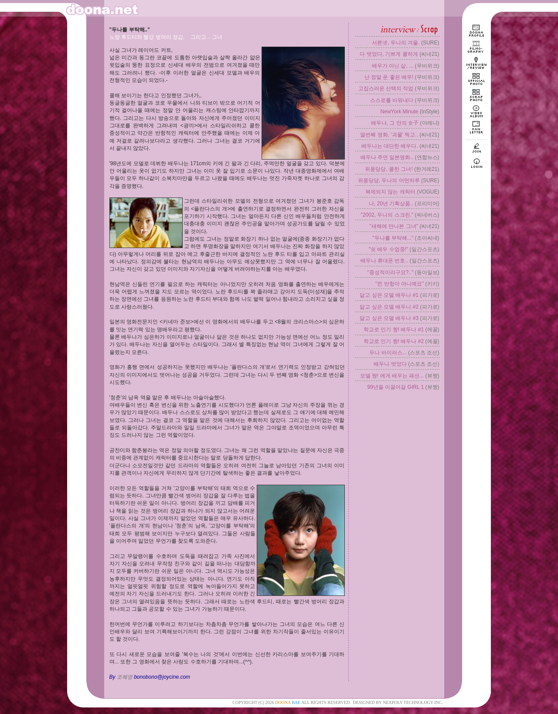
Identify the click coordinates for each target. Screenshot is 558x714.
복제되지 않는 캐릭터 (390, 192)
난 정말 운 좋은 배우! (389, 77)
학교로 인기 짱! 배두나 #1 (394, 329)
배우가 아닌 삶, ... (392, 66)
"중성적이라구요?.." (390, 272)
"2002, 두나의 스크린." (387, 215)
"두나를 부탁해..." (392, 238)
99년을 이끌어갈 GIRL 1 (395, 387)
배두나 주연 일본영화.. (387, 157)
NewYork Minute (399, 112)
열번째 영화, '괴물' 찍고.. (389, 135)
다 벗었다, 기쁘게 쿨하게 (389, 54)
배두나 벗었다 (390, 364)
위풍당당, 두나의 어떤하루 (389, 180)
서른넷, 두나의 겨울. (395, 43)
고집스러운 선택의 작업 (386, 88)
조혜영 (125, 677)
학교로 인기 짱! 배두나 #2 (394, 341)
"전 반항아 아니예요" (399, 284)
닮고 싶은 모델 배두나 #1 (389, 295)
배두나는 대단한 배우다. (389, 146)
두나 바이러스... (387, 353)
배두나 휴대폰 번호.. (384, 261)
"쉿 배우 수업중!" (388, 249)
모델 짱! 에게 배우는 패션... (392, 376)
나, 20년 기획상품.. (391, 204)
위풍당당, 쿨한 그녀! (388, 169)
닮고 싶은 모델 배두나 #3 (389, 318)
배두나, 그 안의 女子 (394, 123)
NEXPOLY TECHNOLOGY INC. (413, 702)
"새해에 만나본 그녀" (394, 226)
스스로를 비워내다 (391, 100)
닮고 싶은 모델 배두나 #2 (389, 307)
